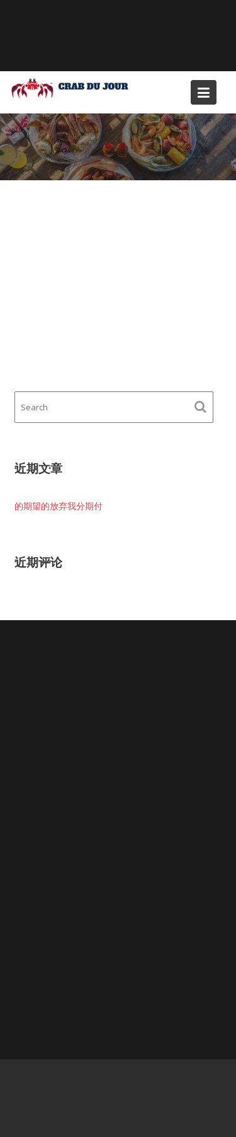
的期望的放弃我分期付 (58, 506)
